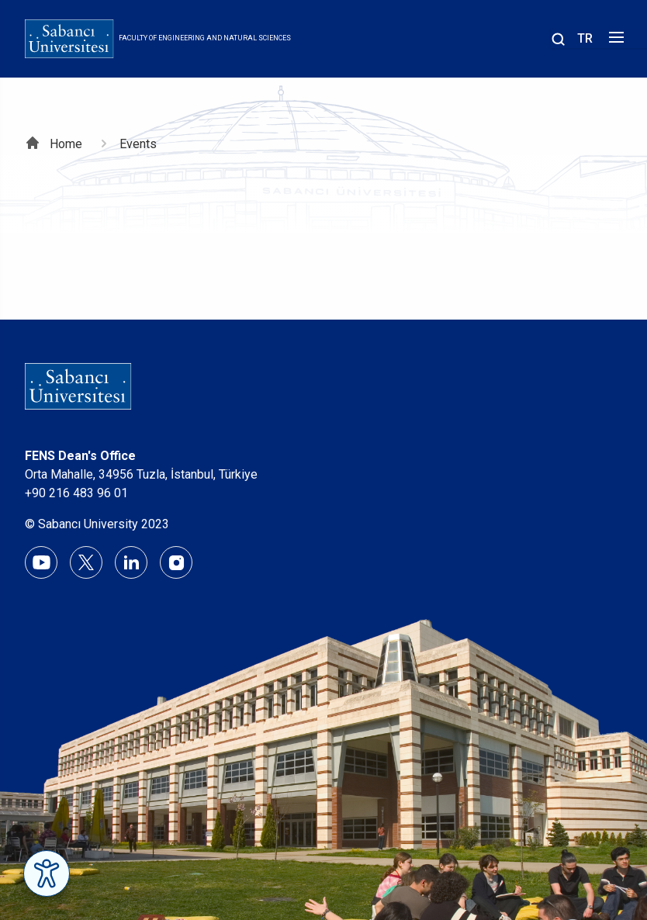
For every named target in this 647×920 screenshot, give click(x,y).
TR (585, 38)
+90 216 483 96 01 (76, 493)
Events (138, 144)
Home (66, 144)
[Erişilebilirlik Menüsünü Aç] (46, 873)
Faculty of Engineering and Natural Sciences (205, 38)
